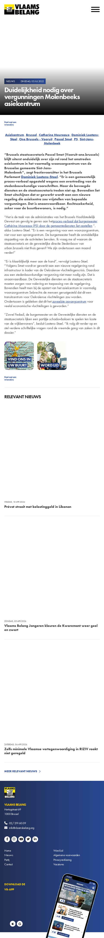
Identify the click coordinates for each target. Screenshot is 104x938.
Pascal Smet (63, 139)
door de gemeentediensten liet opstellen (65, 225)
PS (76, 139)
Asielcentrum (14, 135)
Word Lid (58, 850)
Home (7, 850)
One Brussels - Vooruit (35, 139)
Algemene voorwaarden (66, 855)
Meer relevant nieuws (20, 771)
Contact (8, 864)
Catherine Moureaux (54, 135)
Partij (6, 860)
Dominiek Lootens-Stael (39, 177)
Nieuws (8, 855)
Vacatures (58, 864)
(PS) (35, 225)
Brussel (31, 135)
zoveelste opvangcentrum (69, 301)
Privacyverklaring (62, 860)
